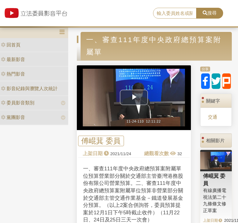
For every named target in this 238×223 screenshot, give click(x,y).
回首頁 (10, 44)
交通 (212, 117)
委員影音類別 (17, 102)
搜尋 (210, 12)
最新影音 (13, 59)
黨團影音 (13, 117)
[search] (174, 13)
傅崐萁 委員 (101, 141)
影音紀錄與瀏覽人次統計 (29, 88)
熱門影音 (13, 74)
